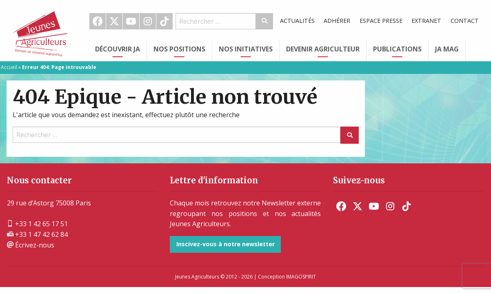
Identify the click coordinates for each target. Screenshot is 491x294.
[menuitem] (97, 21)
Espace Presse (381, 20)
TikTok (164, 21)
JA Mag (447, 49)
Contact (465, 20)
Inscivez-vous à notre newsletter (225, 244)
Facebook (97, 21)
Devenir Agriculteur (323, 49)
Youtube (131, 21)
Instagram (148, 21)
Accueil (9, 67)
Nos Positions (179, 49)
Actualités (297, 20)
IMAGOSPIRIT (301, 276)
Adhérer (337, 20)
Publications (397, 49)
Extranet (426, 20)
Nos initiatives (246, 49)
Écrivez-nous (30, 245)
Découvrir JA (117, 49)
